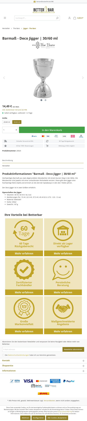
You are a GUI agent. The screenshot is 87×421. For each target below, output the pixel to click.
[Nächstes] (83, 77)
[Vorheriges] (4, 77)
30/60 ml (17, 122)
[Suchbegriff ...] (34, 18)
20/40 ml (7, 122)
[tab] (43, 160)
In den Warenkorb (52, 130)
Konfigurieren (38, 418)
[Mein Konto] (69, 18)
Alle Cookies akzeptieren (57, 418)
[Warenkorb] (78, 18)
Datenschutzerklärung (65, 411)
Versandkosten (49, 400)
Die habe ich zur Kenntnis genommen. (30, 355)
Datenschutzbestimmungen (18, 355)
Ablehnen (25, 418)
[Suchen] (57, 18)
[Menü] (5, 18)
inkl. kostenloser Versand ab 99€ (14, 110)
